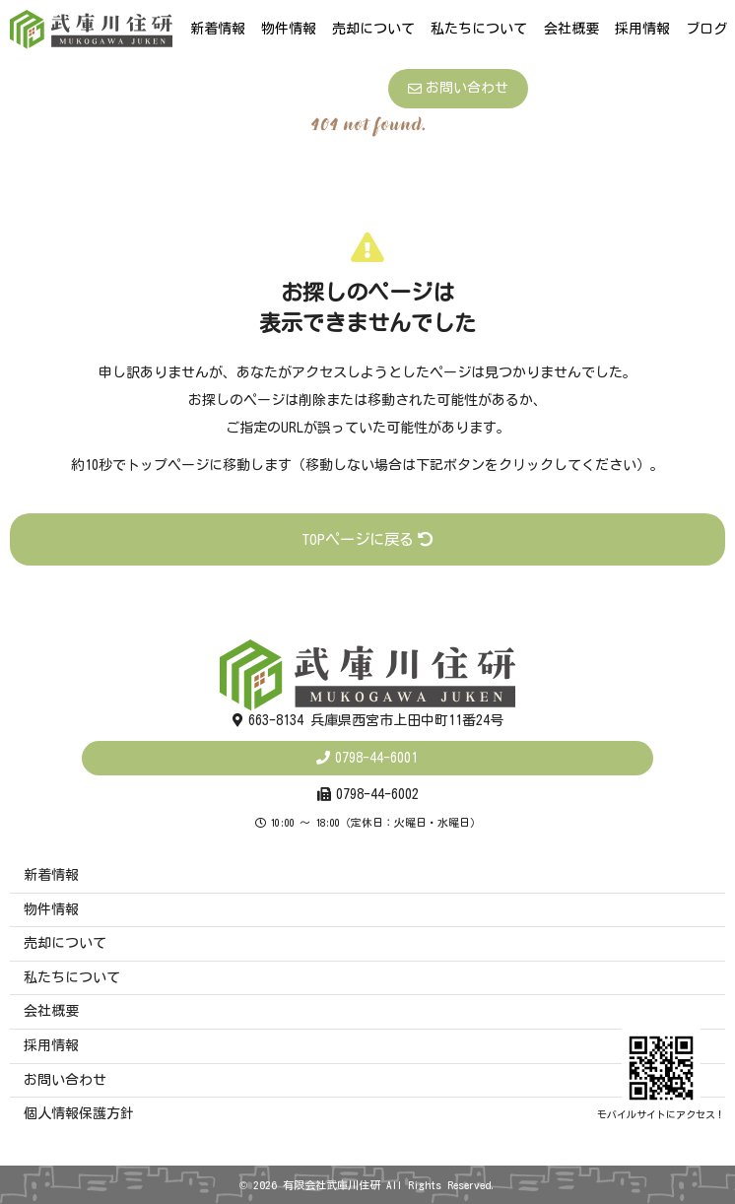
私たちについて (479, 28)
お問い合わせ (458, 88)
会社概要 (571, 28)
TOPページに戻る (367, 539)
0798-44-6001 (376, 758)
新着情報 (217, 28)
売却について (373, 28)
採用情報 (642, 28)
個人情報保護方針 (79, 1113)
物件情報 (288, 28)
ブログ (706, 28)
